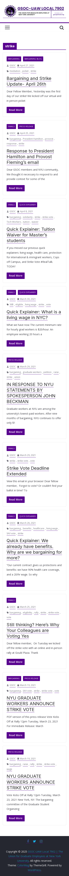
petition (47, 372)
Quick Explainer (27, 204)
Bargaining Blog (33, 59)
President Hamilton (33, 138)
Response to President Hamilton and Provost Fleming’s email (30, 156)
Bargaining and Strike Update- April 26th (29, 81)
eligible (19, 304)
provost (49, 138)
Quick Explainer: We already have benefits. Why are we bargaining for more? (34, 549)
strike (33, 71)
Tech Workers (14, 221)
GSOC (13, 65)
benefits (27, 528)
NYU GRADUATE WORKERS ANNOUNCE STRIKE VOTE (31, 703)
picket (25, 71)
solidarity (28, 217)
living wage (30, 304)
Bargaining (14, 59)
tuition (26, 221)
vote (48, 304)
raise (56, 372)
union (17, 377)
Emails (11, 126)
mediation (15, 71)
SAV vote (11, 533)
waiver (35, 221)
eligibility (27, 612)
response (12, 143)
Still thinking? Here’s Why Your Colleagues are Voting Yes (33, 630)
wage (9, 769)
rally (36, 612)
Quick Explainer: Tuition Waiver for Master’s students (31, 235)
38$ (11, 304)
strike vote (47, 217)
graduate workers (32, 372)
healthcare (38, 528)
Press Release (26, 126)
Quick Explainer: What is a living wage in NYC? (34, 314)
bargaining (15, 138)
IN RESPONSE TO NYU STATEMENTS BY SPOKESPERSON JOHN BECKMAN (31, 393)
